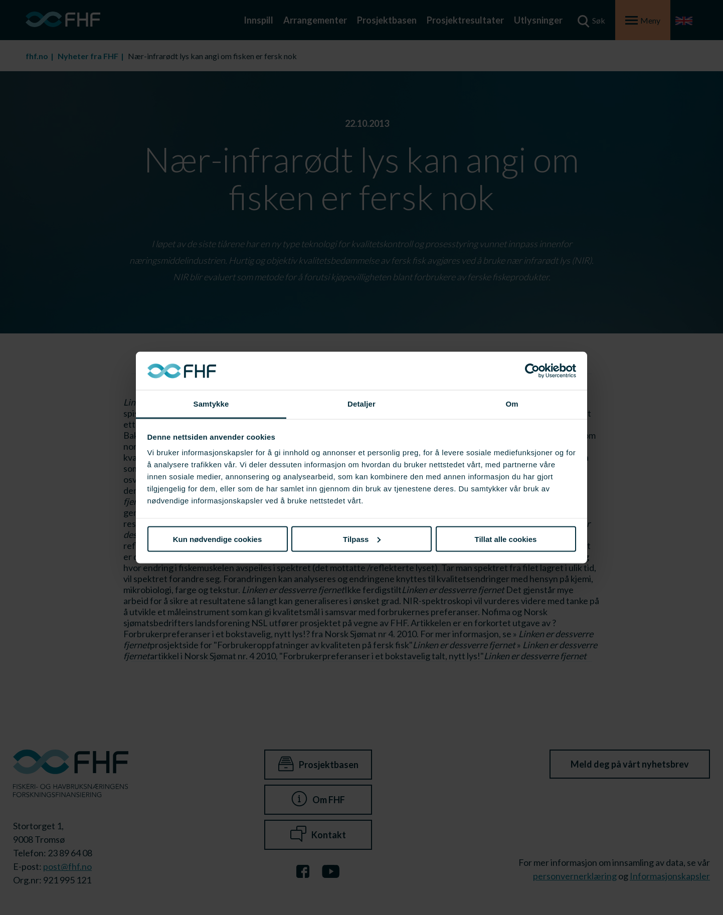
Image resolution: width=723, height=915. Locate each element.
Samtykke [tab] (211, 404)
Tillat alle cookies (506, 538)
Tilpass (362, 538)
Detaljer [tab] (361, 404)
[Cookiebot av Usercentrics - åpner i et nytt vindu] (532, 371)
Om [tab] (511, 404)
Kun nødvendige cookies (217, 538)
